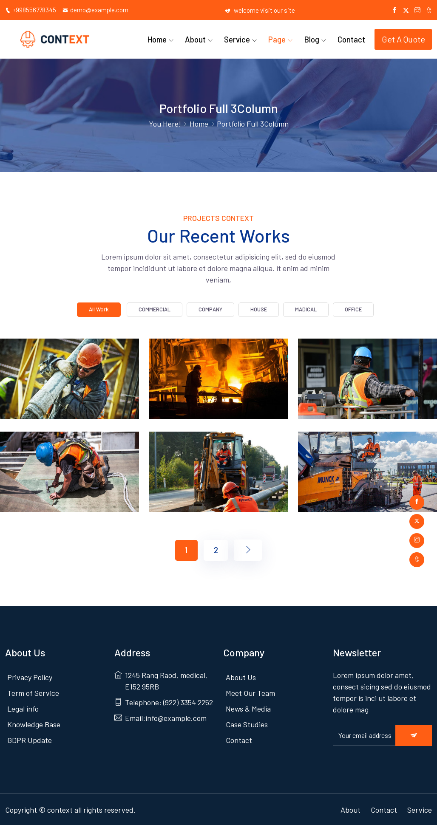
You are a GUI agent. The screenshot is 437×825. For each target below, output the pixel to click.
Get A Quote (403, 39)
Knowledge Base (33, 723)
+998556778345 (30, 10)
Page (281, 38)
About (204, 38)
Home (167, 38)
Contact (352, 38)
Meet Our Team (250, 691)
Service (243, 38)
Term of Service (33, 691)
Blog (314, 38)
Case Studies (247, 723)
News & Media (248, 707)
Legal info (23, 707)
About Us (241, 676)
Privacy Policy (29, 676)
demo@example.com (95, 10)
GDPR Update (29, 738)
